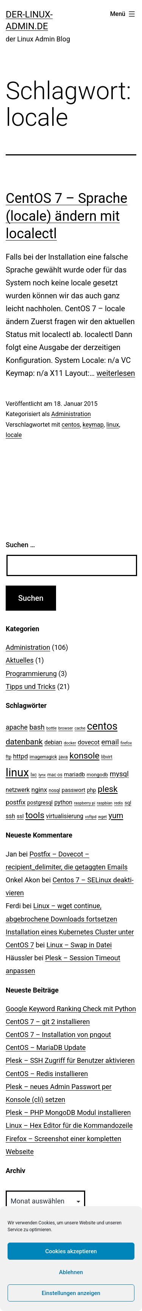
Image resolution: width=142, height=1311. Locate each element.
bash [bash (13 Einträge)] (36, 727)
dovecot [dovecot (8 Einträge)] (89, 742)
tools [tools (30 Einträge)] (34, 815)
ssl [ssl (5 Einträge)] (20, 816)
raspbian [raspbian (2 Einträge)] (104, 803)
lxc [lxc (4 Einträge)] (34, 774)
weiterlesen (116, 373)
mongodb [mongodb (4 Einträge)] (97, 774)
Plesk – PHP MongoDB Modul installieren (68, 1112)
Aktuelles (20, 660)
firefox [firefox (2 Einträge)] (126, 743)
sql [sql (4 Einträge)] (128, 803)
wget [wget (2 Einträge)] (102, 816)
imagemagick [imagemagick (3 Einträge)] (43, 757)
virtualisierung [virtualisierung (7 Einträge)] (65, 816)
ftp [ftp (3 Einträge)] (8, 757)
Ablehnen (71, 1272)
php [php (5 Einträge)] (91, 790)
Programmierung (31, 674)
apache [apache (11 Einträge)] (17, 727)
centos (71, 424)
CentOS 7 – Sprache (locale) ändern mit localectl (66, 216)
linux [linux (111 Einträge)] (17, 772)
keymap (93, 424)
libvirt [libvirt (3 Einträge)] (106, 757)
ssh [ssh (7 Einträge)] (10, 816)
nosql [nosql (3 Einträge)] (54, 790)
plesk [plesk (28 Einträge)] (108, 789)
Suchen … (20, 545)
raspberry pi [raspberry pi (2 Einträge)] (84, 803)
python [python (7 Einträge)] (63, 802)
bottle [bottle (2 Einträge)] (51, 728)
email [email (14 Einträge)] (110, 742)
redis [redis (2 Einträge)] (118, 803)
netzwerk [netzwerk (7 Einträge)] (18, 789)
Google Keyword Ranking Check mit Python (71, 1009)
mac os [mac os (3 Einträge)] (54, 774)
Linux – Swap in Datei (79, 945)
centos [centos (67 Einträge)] (102, 726)
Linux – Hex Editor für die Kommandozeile (69, 1125)
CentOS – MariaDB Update (46, 1047)
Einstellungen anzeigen (71, 1293)
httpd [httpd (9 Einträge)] (20, 756)
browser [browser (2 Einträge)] (65, 728)
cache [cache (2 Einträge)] (80, 728)
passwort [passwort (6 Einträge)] (73, 790)
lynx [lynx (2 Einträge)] (42, 775)
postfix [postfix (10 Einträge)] (15, 802)
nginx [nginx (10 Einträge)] (39, 789)
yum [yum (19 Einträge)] (116, 815)
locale (14, 435)
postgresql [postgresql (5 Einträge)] (40, 803)
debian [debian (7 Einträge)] (53, 742)
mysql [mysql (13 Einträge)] (119, 774)
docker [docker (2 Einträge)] (70, 743)
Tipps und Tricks (31, 686)
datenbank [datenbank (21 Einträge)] (24, 741)
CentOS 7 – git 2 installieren (48, 1022)
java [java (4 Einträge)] (63, 757)
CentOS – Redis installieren (47, 1074)
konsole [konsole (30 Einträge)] (85, 755)
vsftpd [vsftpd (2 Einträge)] (91, 816)
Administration (71, 414)
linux (112, 424)
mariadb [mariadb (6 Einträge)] (74, 774)
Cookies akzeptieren (71, 1251)
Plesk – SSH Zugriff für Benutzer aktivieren (70, 1060)
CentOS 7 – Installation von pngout (58, 1035)
